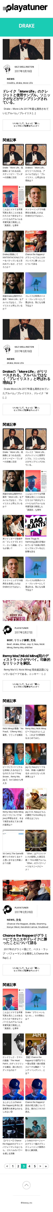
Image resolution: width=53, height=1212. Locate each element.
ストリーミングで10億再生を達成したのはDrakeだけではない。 (35, 212)
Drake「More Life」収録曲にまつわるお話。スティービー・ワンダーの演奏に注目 (13, 172)
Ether (23, 644)
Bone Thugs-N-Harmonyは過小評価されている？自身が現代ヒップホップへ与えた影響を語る (35, 545)
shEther (29, 647)
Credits (11, 82)
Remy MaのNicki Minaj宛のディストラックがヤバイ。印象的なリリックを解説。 (26, 659)
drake (19, 82)
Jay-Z (30, 644)
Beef (10, 640)
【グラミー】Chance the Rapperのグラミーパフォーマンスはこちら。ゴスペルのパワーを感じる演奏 (13, 1147)
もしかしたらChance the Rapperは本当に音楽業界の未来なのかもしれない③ (13, 1107)
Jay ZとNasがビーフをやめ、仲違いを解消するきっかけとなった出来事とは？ (35, 772)
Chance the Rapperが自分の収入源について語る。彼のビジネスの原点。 (35, 1107)
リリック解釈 (21, 640)
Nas (36, 644)
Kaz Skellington (24, 67)
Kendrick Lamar (29, 927)
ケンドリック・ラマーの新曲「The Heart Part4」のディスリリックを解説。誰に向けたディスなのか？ (13, 1063)
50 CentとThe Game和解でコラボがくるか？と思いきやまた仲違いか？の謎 (13, 858)
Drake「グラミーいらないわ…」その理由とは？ (35, 1015)
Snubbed (43, 927)
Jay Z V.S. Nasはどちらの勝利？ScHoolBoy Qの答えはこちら (35, 815)
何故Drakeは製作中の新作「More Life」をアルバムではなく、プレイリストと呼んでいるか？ (13, 302)
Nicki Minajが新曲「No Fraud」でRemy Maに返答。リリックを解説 (13, 731)
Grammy (41, 923)
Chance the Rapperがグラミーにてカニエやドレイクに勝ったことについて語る (35, 259)
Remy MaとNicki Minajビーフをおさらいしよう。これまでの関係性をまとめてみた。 (35, 733)
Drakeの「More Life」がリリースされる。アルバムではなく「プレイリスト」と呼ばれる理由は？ (35, 174)
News (11, 79)
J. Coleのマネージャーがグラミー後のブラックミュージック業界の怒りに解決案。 (35, 1145)
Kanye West (13, 927)
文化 (33, 640)
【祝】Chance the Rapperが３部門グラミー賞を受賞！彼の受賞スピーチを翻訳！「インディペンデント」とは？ (35, 1065)
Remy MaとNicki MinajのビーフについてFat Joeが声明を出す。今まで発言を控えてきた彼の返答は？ (13, 818)
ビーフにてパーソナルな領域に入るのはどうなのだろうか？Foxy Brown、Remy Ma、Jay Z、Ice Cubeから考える (13, 775)
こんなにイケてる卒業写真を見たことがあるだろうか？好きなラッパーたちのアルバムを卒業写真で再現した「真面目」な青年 (12, 217)
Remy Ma (18, 647)
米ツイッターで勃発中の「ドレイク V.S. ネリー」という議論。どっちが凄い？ (13, 543)
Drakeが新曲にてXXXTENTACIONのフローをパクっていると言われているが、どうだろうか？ (13, 260)
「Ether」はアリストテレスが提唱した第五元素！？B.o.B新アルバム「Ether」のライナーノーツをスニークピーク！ (35, 861)
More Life (28, 82)
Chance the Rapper (17, 923)
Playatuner (21, 628)
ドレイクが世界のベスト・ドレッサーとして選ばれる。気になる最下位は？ (35, 301)
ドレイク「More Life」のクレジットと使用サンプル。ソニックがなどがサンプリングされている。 (26, 97)
